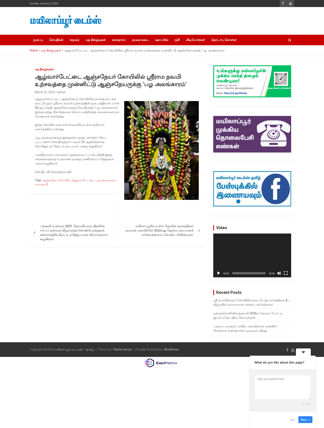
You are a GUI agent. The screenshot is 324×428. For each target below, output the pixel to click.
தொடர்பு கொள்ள (224, 40)
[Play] (219, 273)
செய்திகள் (56, 40)
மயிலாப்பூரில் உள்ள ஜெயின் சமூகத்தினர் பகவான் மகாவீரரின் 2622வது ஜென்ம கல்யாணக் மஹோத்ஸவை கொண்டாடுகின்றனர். (159, 230)
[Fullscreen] (286, 273)
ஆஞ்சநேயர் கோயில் (56, 180)
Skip (292, 419)
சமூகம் (74, 40)
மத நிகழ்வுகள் (96, 40)
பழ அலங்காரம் (106, 180)
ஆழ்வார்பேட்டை (82, 180)
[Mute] (279, 273)
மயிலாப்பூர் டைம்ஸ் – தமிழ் (74, 349)
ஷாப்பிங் (161, 40)
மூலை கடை (140, 40)
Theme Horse (122, 349)
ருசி (177, 40)
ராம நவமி (41, 184)
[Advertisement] (222, 21)
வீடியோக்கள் (195, 40)
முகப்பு (38, 40)
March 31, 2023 (45, 92)
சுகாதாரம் (119, 40)
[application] (252, 255)
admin (61, 92)
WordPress (171, 349)
